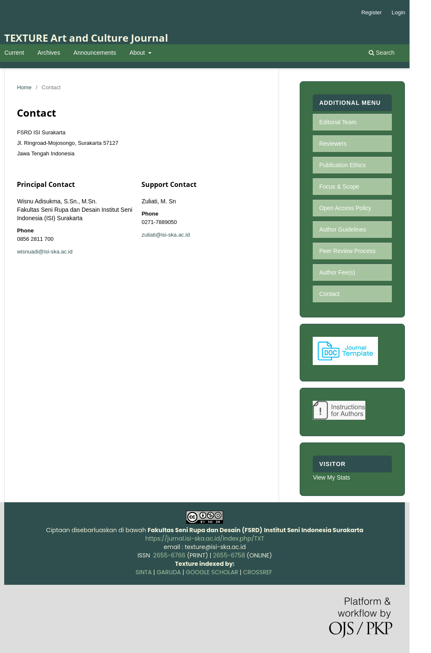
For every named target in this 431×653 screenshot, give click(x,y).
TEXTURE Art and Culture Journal (86, 38)
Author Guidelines (342, 229)
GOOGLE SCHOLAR (212, 572)
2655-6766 (169, 555)
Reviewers (332, 143)
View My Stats (331, 477)
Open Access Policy (345, 208)
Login (398, 12)
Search (381, 52)
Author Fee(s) (337, 272)
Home (24, 87)
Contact (329, 294)
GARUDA (168, 572)
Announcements (95, 52)
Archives (48, 52)
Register (371, 12)
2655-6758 (229, 555)
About (138, 52)
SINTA (144, 572)
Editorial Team (337, 122)
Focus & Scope (339, 186)
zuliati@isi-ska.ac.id (165, 235)
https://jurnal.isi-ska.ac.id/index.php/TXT (204, 538)
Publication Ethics (342, 165)
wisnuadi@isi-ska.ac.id (44, 251)
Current (14, 52)
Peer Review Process (347, 251)
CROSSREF (257, 572)
